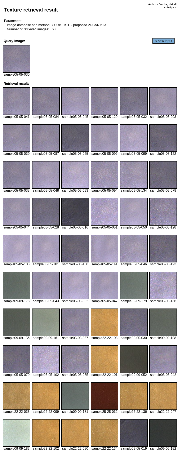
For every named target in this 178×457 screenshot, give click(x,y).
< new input (163, 41)
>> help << (170, 7)
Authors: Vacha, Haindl (162, 4)
